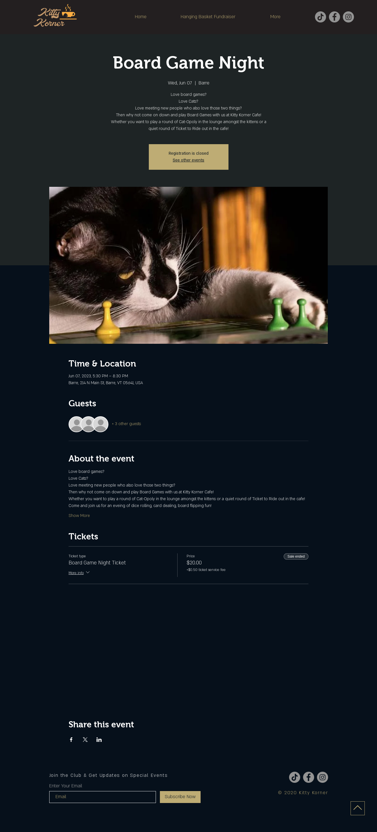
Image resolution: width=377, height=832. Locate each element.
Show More (79, 515)
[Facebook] (334, 16)
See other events (188, 160)
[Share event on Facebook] (71, 739)
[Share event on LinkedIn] (99, 739)
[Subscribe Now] (180, 797)
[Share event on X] (85, 739)
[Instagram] (348, 16)
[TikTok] (320, 16)
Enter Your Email (65, 785)
